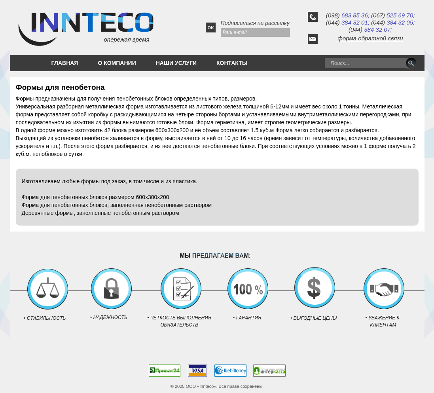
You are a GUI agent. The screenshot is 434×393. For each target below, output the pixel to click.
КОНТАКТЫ (231, 63)
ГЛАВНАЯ (64, 63)
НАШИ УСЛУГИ (176, 63)
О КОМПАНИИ (117, 63)
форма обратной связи (370, 38)
